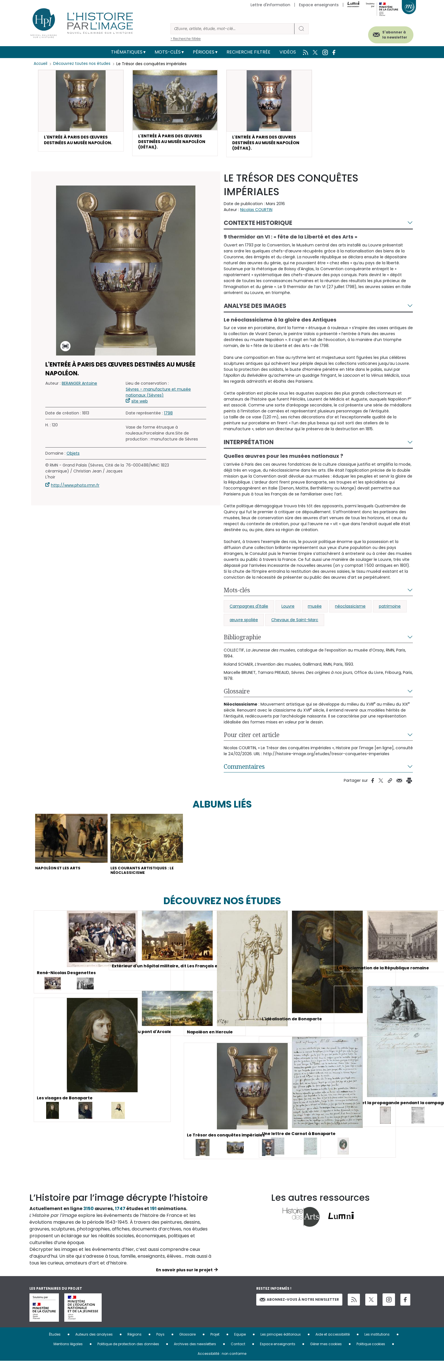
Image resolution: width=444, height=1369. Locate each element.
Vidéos (287, 52)
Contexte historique (258, 226)
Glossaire (237, 695)
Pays (160, 1342)
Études (55, 1342)
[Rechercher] (232, 28)
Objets (73, 457)
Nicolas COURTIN (256, 213)
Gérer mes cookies (326, 1352)
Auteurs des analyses (94, 1342)
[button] (81, 115)
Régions (134, 1342)
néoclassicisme (350, 610)
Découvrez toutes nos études (83, 64)
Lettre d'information (270, 5)
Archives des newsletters (195, 1352)
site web (139, 405)
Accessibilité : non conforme (222, 1361)
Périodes (203, 52)
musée (315, 610)
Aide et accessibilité (332, 1342)
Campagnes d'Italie (249, 610)
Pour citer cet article (251, 738)
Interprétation (249, 446)
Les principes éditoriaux (281, 1342)
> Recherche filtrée (185, 38)
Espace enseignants (319, 5)
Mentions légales (68, 1352)
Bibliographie (242, 641)
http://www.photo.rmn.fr (75, 489)
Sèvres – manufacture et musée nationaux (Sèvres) (158, 396)
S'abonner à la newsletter (387, 33)
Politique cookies (371, 1352)
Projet (214, 1342)
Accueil (41, 64)
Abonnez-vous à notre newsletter (299, 1307)
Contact (238, 1352)
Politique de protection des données (128, 1352)
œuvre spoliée (244, 623)
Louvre (287, 610)
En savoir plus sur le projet (184, 1278)
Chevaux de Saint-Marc (294, 623)
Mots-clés (168, 52)
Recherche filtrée (248, 52)
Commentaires (244, 770)
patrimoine (390, 610)
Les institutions (377, 1342)
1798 (168, 417)
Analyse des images (255, 309)
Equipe (240, 1342)
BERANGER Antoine (79, 387)
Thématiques (126, 52)
